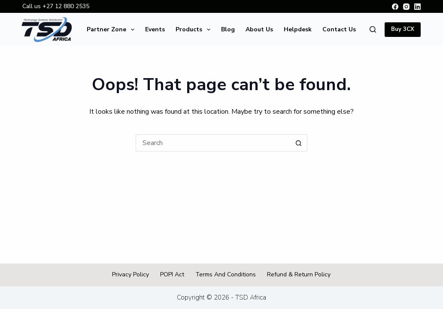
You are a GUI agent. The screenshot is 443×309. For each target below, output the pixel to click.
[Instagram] (406, 6)
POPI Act (172, 275)
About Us (259, 29)
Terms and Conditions (225, 275)
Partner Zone (112, 29)
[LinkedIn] (417, 6)
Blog (228, 29)
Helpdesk (298, 29)
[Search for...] (213, 142)
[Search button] (298, 142)
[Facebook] (395, 6)
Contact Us (339, 29)
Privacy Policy (130, 275)
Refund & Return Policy (299, 275)
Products (195, 29)
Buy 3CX (402, 29)
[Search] (373, 29)
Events (155, 29)
